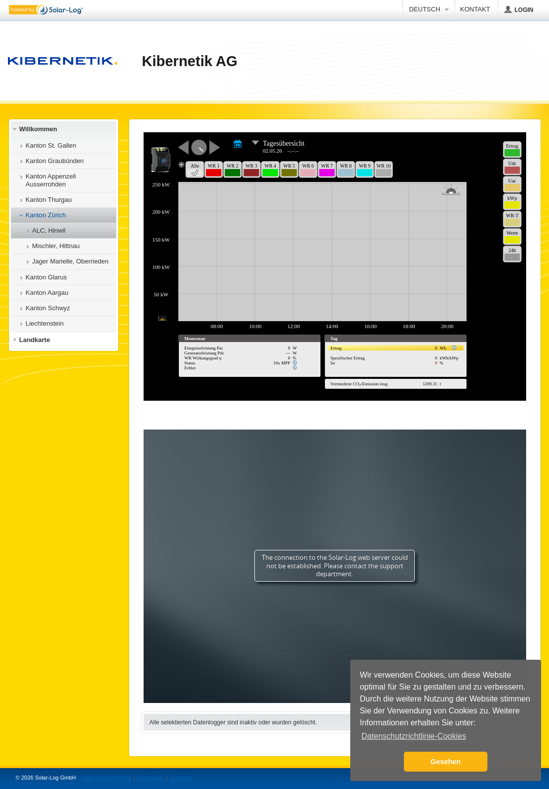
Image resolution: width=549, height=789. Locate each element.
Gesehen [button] (446, 762)
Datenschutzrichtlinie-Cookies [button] (413, 736)
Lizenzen (181, 778)
